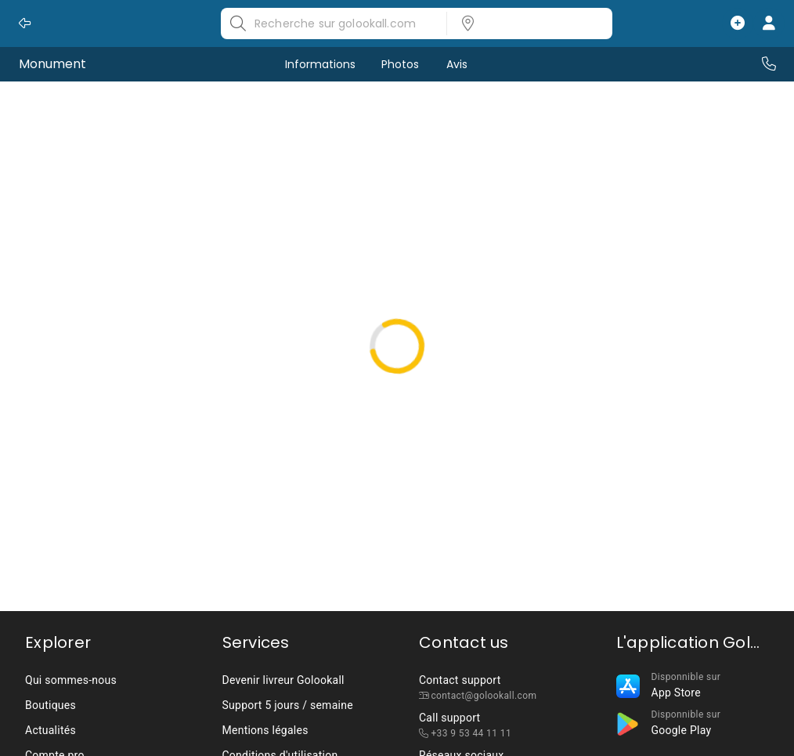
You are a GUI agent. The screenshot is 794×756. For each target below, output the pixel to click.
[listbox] (524, 23)
